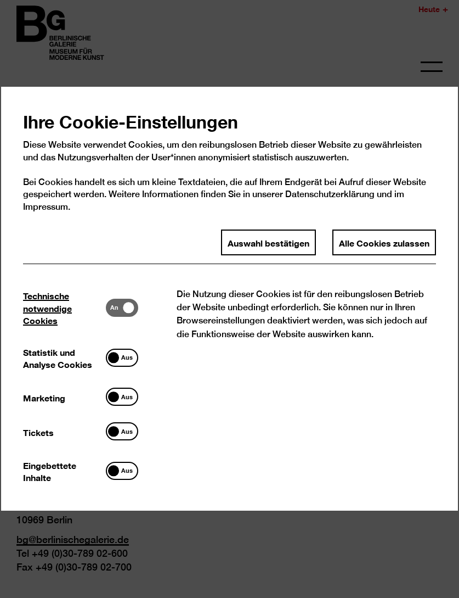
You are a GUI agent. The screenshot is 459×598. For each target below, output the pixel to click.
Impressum (46, 220)
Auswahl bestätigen (268, 256)
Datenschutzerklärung (330, 208)
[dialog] (229, 299)
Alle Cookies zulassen (384, 256)
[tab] (65, 321)
